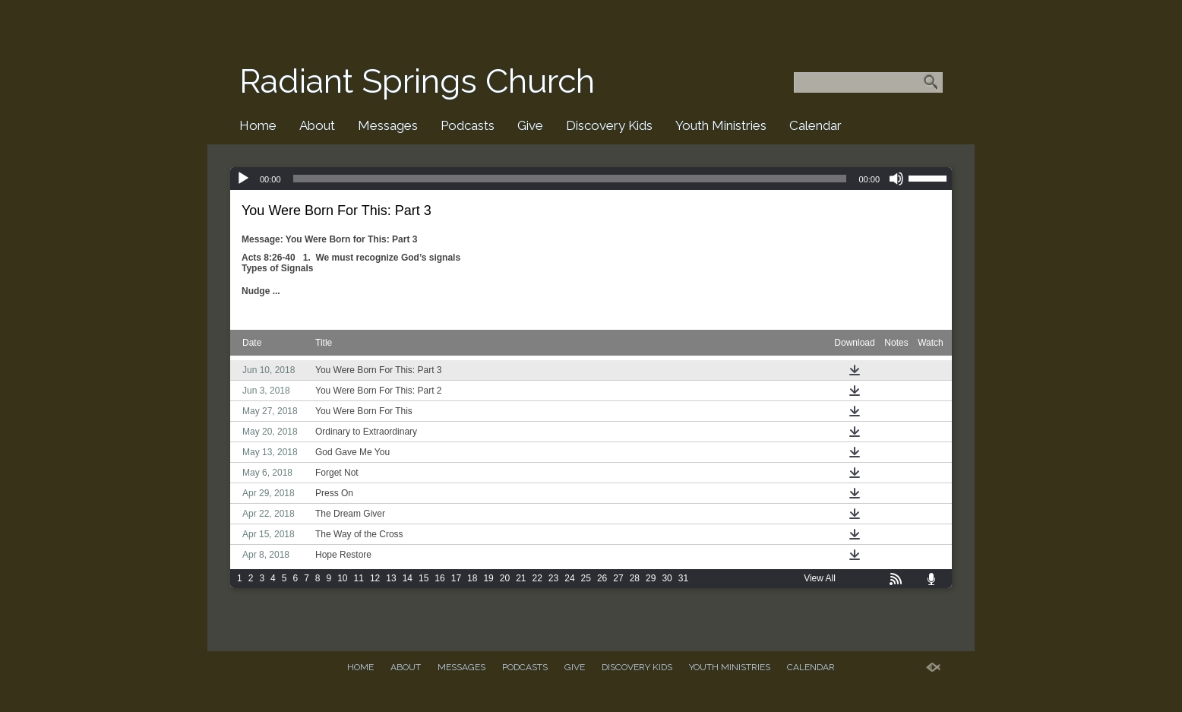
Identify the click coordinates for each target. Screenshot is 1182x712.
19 (488, 578)
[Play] (243, 178)
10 (342, 578)
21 (521, 578)
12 (375, 578)
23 (553, 578)
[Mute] (896, 178)
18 (472, 578)
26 (602, 578)
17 (456, 578)
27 (618, 578)
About (317, 125)
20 (505, 578)
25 (586, 578)
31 (683, 578)
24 (569, 578)
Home (258, 125)
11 (359, 578)
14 (407, 578)
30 (667, 578)
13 (391, 578)
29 (651, 578)
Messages (388, 125)
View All (820, 578)
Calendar (815, 125)
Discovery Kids (609, 125)
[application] (591, 178)
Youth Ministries (720, 125)
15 (423, 578)
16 (439, 578)
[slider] (570, 178)
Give (530, 125)
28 (635, 578)
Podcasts (468, 125)
